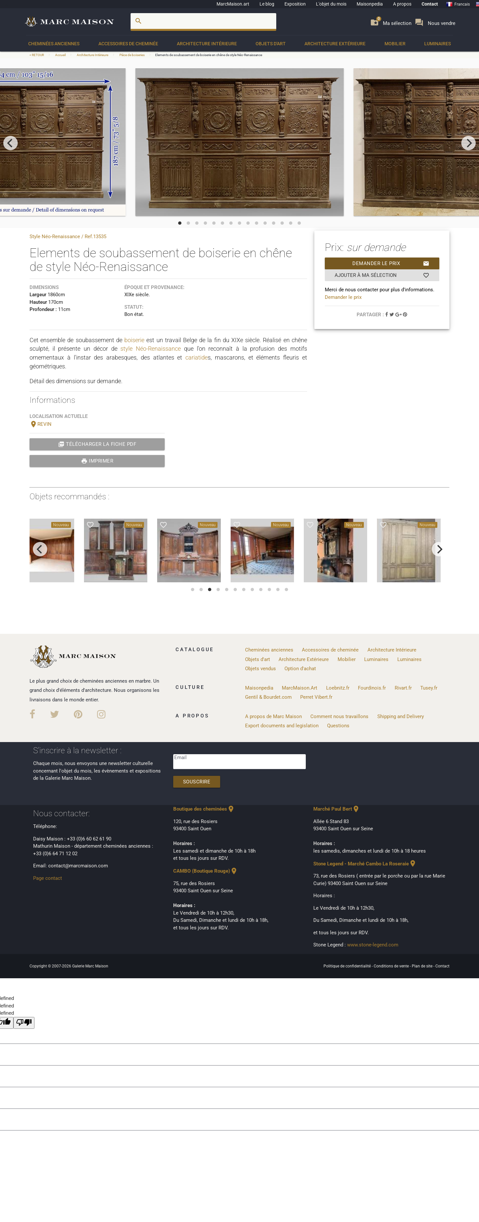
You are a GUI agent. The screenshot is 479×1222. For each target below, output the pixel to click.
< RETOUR (37, 55)
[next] (468, 143)
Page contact (47, 878)
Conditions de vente (392, 966)
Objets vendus (260, 669)
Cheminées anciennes (53, 43)
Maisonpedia (370, 4)
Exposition (295, 4)
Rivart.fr (403, 688)
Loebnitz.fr (337, 688)
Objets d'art (271, 43)
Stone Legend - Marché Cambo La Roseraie (365, 864)
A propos (402, 4)
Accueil (60, 55)
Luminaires (437, 43)
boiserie (134, 340)
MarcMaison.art (233, 4)
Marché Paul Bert (336, 809)
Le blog (267, 4)
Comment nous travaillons (339, 716)
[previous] (10, 143)
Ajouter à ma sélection (382, 275)
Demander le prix (390, 263)
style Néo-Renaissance (150, 348)
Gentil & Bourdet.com (268, 697)
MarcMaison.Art (299, 688)
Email (180, 757)
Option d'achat (300, 669)
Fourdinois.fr (372, 688)
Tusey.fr (428, 688)
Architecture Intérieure (207, 43)
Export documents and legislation (282, 726)
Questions (338, 726)
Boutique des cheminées (204, 809)
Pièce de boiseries (132, 55)
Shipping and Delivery (400, 716)
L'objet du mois (331, 4)
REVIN (41, 424)
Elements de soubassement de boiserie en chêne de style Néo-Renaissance (208, 55)
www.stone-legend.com (372, 945)
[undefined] (23, 1023)
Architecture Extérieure (334, 43)
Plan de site (422, 966)
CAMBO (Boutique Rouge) (205, 871)
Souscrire (197, 782)
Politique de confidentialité (347, 966)
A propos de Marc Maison (273, 716)
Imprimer (97, 461)
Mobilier (395, 43)
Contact (430, 4)
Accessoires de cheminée (128, 43)
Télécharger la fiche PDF (97, 444)
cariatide (196, 357)
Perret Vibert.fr (316, 697)
